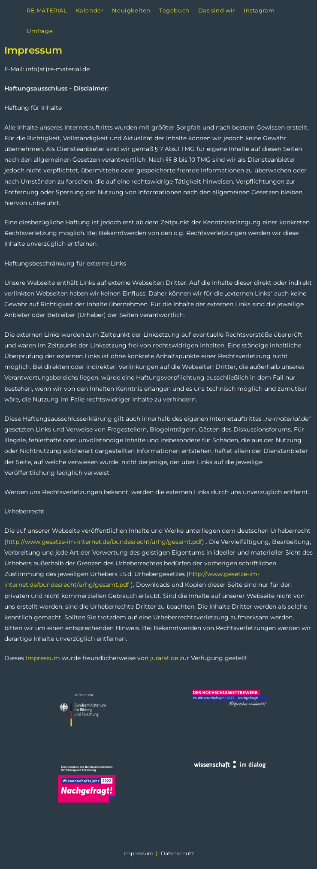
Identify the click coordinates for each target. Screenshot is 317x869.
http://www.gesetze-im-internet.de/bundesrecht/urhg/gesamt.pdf (104, 542)
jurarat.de (164, 658)
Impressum (43, 658)
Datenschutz (177, 853)
